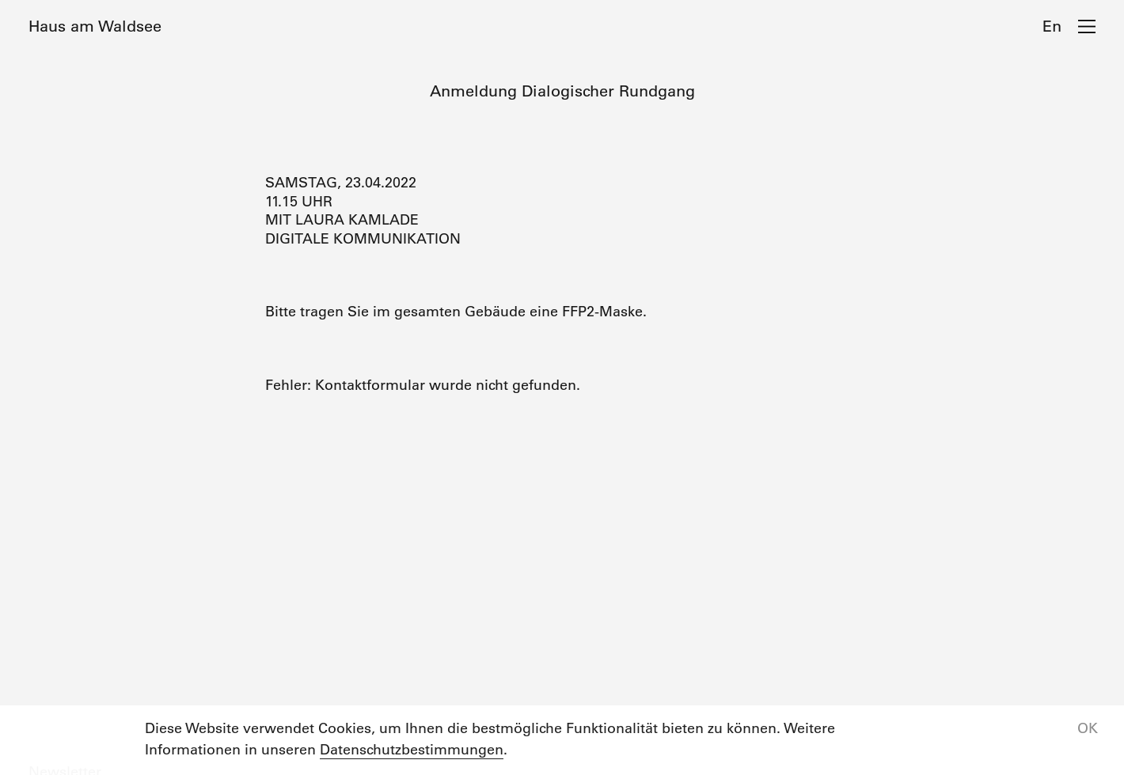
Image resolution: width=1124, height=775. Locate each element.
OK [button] (1087, 728)
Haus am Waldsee (94, 26)
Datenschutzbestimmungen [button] (411, 749)
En (1051, 26)
